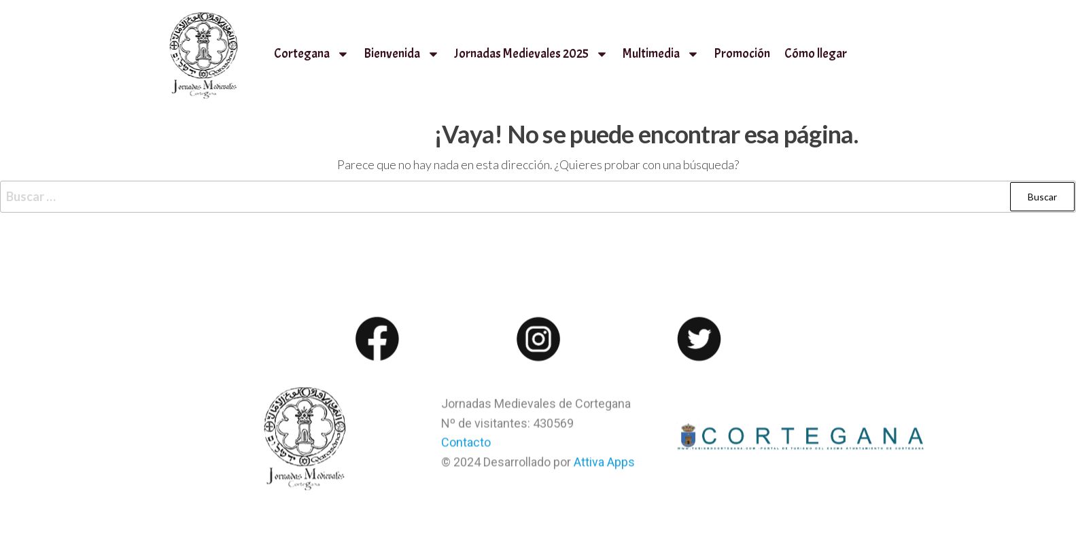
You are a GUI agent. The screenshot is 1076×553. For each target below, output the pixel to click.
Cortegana (311, 54)
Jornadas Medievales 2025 (531, 54)
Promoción (742, 54)
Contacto (466, 449)
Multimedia (661, 54)
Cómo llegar (815, 54)
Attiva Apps (604, 469)
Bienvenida (402, 54)
